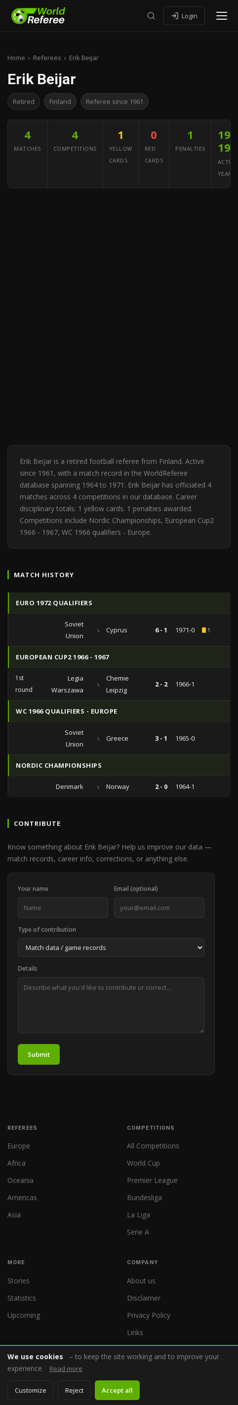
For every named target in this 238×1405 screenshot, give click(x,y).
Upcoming (23, 1315)
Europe (18, 1145)
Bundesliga (144, 1197)
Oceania (20, 1180)
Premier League (152, 1180)
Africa (16, 1163)
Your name (33, 888)
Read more (65, 1368)
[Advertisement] (119, 316)
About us (141, 1280)
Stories (18, 1280)
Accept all (117, 1390)
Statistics (21, 1298)
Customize (30, 1390)
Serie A (138, 1232)
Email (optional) (136, 888)
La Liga (138, 1214)
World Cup (143, 1163)
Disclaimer (143, 1298)
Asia (14, 1214)
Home (16, 57)
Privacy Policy (148, 1315)
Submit (39, 1054)
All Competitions (153, 1145)
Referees (47, 57)
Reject (74, 1390)
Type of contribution (47, 929)
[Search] (151, 15)
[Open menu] (222, 16)
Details (28, 968)
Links (135, 1332)
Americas (22, 1197)
